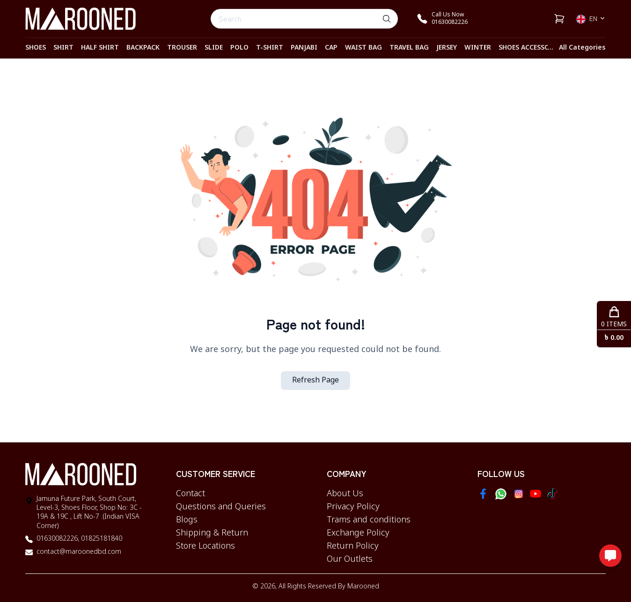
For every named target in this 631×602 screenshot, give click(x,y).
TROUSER (182, 48)
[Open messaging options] (610, 555)
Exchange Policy (358, 533)
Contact (190, 493)
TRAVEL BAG (409, 48)
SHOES (35, 48)
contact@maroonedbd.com (79, 552)
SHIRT (63, 48)
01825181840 (100, 539)
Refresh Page (315, 380)
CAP (331, 48)
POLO (239, 48)
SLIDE (214, 48)
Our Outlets (350, 559)
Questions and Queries (221, 507)
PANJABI (304, 48)
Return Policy (353, 546)
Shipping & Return (212, 533)
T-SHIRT (269, 48)
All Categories (582, 48)
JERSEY (446, 48)
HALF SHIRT (100, 48)
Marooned (363, 586)
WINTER (477, 48)
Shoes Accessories (531, 48)
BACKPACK (143, 48)
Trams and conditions (369, 520)
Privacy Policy (353, 507)
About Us (345, 493)
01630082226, (58, 539)
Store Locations (205, 546)
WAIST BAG (363, 48)
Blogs (187, 520)
